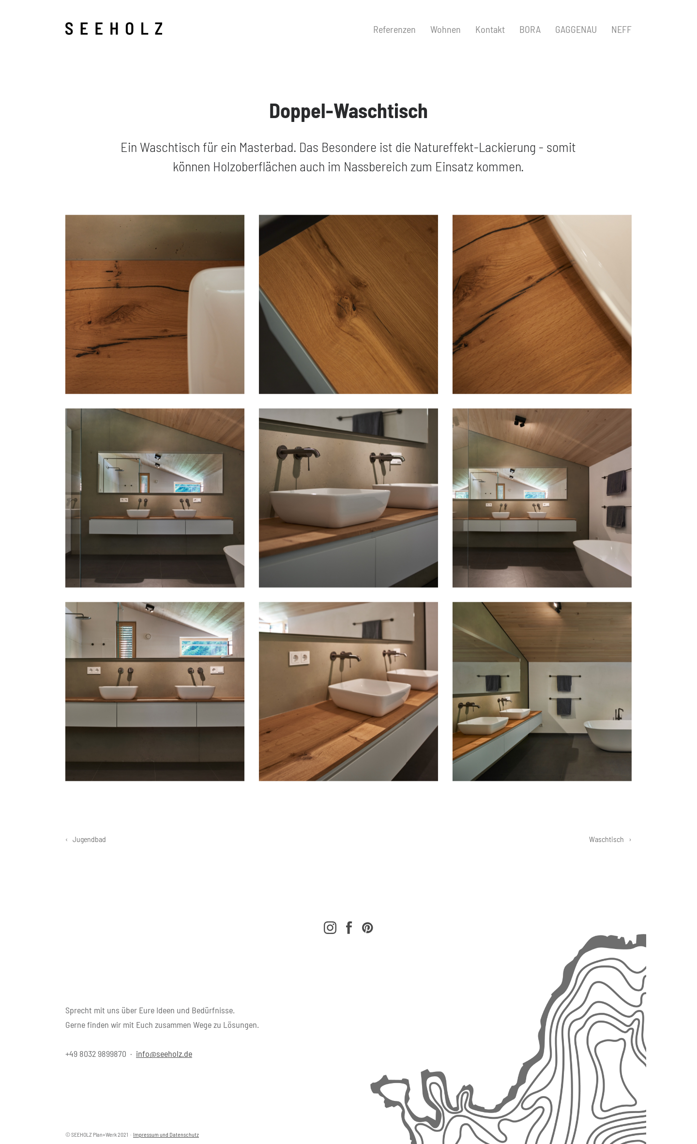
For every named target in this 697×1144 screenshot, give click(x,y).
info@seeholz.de (164, 1053)
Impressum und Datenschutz (166, 1134)
